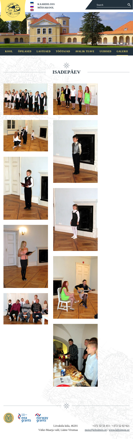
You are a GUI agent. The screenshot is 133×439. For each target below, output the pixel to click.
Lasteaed (44, 51)
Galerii (122, 51)
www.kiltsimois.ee (119, 429)
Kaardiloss (46, 4)
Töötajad (63, 51)
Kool (9, 51)
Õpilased (24, 51)
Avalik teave (84, 51)
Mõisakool (46, 7)
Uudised (105, 51)
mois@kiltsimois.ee (96, 429)
